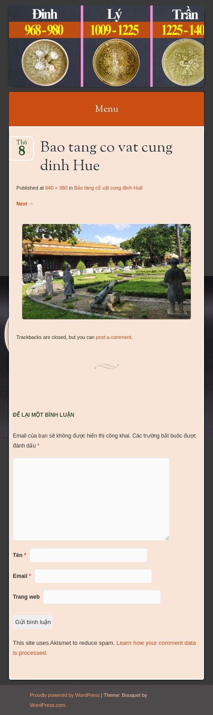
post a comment (113, 337)
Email (22, 576)
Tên (19, 555)
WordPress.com (47, 705)
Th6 (21, 145)
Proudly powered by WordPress (64, 695)
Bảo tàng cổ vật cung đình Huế (108, 188)
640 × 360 (56, 188)
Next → (24, 203)
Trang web (26, 597)
